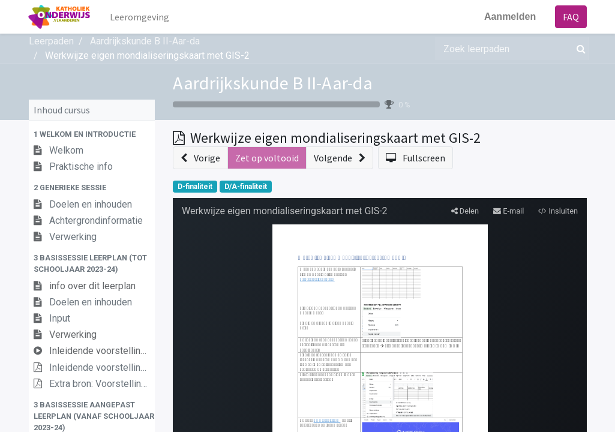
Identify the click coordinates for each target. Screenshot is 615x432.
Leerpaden (51, 41)
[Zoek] (579, 48)
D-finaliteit (195, 186)
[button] (92, 134)
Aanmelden (509, 16)
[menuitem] (140, 17)
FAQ (571, 17)
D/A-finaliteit (245, 186)
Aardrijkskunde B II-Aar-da (273, 82)
